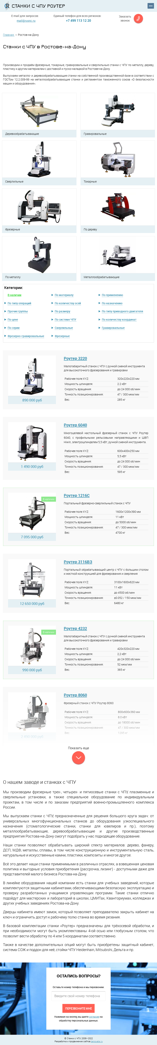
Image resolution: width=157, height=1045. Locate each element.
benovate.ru (97, 1041)
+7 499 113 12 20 (78, 20)
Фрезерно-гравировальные (26, 336)
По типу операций (19, 303)
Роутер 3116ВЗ (78, 561)
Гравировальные (113, 328)
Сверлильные (64, 328)
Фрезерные (62, 336)
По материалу (64, 295)
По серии (14, 328)
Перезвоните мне (78, 1008)
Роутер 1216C (77, 495)
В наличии (14, 295)
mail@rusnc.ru (26, 21)
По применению (112, 295)
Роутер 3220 (75, 358)
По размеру (62, 311)
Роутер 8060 (75, 695)
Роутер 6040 (75, 425)
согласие (94, 1016)
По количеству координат (119, 319)
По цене (13, 319)
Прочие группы (18, 311)
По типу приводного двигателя (122, 311)
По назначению (112, 303)
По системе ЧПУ (65, 319)
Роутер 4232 (75, 628)
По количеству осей (68, 303)
